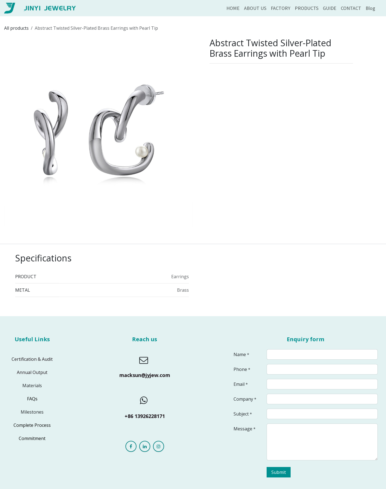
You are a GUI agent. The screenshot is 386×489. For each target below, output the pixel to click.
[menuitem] (233, 8)
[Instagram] (158, 446)
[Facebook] (130, 446)
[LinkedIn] (144, 446)
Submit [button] (278, 472)
